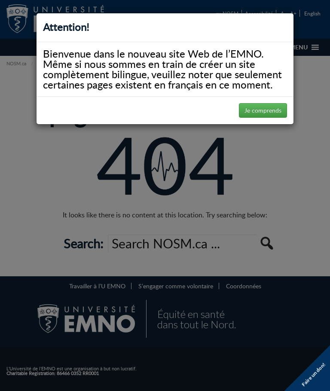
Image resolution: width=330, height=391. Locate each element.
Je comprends (262, 110)
